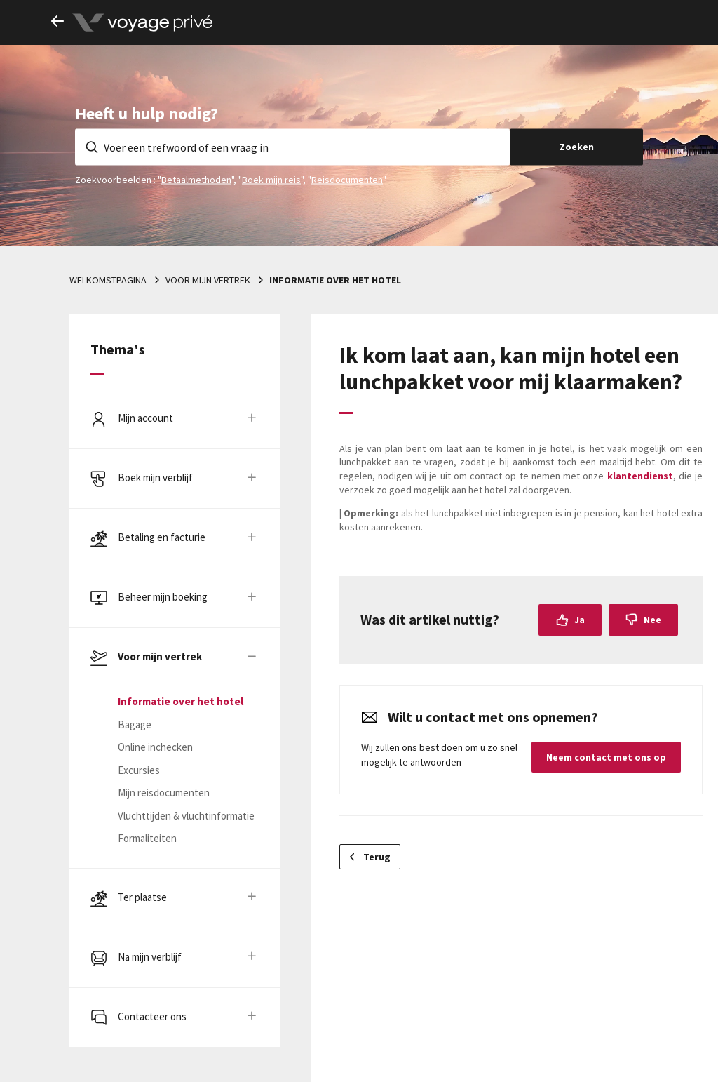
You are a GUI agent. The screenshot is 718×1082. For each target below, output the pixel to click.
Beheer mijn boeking (163, 596)
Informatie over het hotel (335, 280)
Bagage (134, 724)
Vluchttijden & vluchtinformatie (186, 815)
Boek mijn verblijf (155, 477)
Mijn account (145, 418)
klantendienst (640, 475)
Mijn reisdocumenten (164, 792)
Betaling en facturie (161, 537)
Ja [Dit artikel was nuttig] (579, 619)
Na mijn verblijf (150, 956)
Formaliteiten (147, 838)
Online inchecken (155, 747)
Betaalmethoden (196, 179)
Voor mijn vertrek (207, 280)
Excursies (139, 770)
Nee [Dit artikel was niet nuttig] (652, 619)
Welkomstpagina (108, 280)
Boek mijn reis (271, 179)
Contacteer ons (152, 1016)
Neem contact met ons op (606, 757)
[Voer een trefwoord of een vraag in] (292, 146)
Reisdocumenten (347, 179)
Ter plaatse (142, 897)
